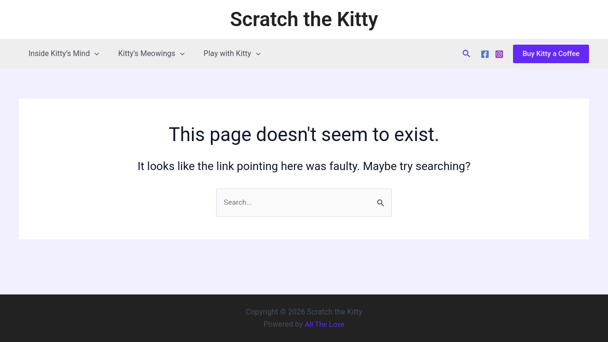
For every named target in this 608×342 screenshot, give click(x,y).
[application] (92, 53)
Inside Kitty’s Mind (62, 53)
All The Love (324, 324)
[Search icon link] (467, 54)
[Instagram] (499, 54)
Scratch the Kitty (304, 19)
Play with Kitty (222, 53)
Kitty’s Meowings (146, 53)
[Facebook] (485, 54)
